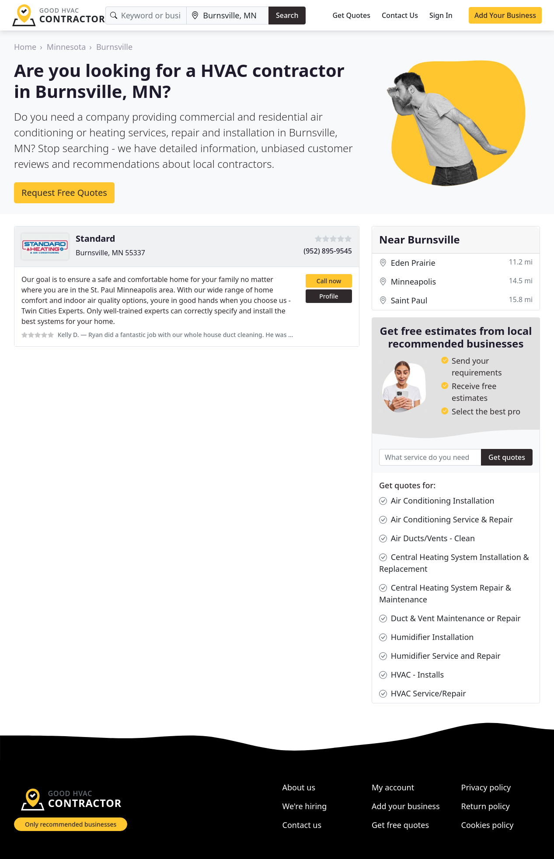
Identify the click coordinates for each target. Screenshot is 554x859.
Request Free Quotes (64, 192)
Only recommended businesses (70, 824)
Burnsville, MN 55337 (110, 252)
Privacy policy (486, 787)
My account (393, 787)
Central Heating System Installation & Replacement (454, 562)
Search (287, 15)
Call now (329, 281)
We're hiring (304, 806)
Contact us (302, 825)
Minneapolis (456, 282)
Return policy (485, 806)
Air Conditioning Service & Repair (446, 519)
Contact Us (400, 15)
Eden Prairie (456, 263)
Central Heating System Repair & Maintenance (445, 593)
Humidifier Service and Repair (440, 656)
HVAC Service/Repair (422, 693)
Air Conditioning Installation (437, 501)
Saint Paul (456, 300)
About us (299, 787)
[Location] (227, 15)
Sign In (441, 15)
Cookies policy (487, 825)
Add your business (406, 806)
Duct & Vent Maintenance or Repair (450, 618)
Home (25, 47)
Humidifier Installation (426, 637)
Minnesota (66, 47)
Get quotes (506, 457)
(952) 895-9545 (327, 251)
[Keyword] (146, 15)
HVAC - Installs (411, 675)
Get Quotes (351, 15)
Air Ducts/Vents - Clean (427, 538)
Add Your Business (505, 15)
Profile (328, 296)
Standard (95, 238)
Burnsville (114, 47)
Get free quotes (400, 825)
